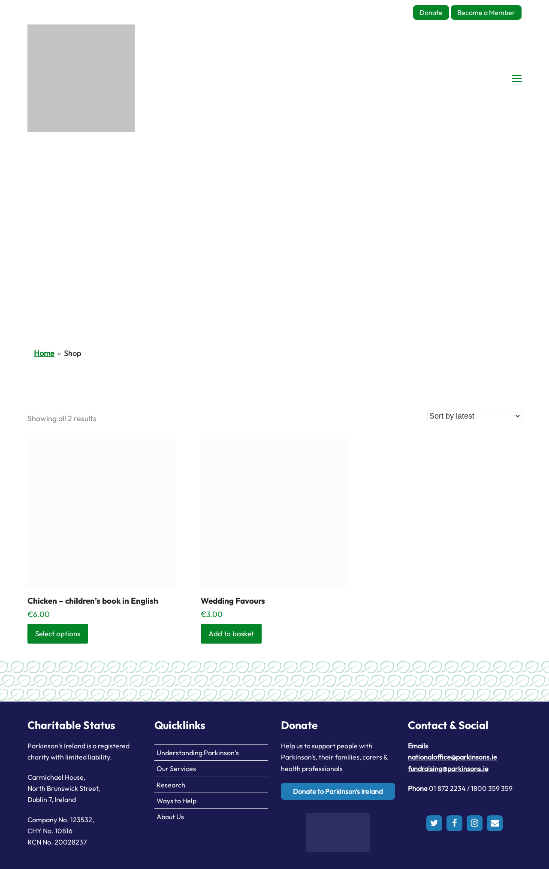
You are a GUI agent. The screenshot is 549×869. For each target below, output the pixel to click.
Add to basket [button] (231, 633)
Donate (431, 12)
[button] (517, 78)
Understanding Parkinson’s (198, 752)
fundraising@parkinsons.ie (448, 768)
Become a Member (486, 12)
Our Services (176, 768)
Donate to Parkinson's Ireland (338, 791)
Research (171, 785)
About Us (170, 816)
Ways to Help (176, 800)
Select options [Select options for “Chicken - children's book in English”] (57, 633)
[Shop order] (474, 416)
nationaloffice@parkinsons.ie (452, 757)
